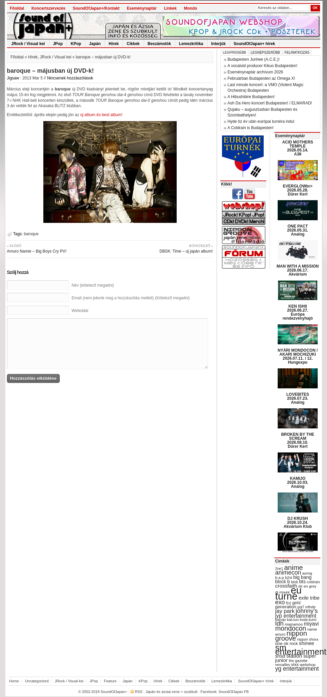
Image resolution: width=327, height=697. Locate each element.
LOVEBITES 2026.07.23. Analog (297, 398)
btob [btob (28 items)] (294, 582)
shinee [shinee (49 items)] (306, 643)
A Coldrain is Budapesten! (251, 127)
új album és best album (100, 114)
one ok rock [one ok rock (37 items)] (286, 643)
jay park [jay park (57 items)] (285, 611)
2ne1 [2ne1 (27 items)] (279, 569)
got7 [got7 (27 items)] (300, 607)
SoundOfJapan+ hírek (254, 43)
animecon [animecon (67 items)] (288, 572)
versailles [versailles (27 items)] (282, 665)
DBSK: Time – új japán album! (164, 248)
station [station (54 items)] (294, 656)
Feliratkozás (297, 52)
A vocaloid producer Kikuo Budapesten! (262, 65)
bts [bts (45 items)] (302, 581)
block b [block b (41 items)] (282, 581)
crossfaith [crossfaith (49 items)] (286, 586)
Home (14, 681)
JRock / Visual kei (28, 43)
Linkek (170, 8)
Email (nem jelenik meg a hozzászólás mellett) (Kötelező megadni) (131, 298)
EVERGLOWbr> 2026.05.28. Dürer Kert (297, 190)
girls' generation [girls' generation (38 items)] (288, 604)
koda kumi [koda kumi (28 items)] (308, 620)
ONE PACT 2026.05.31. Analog (297, 230)
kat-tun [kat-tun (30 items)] (293, 620)
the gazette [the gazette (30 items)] (298, 661)
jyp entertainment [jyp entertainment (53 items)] (295, 616)
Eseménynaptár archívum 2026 (255, 72)
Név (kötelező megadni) (93, 285)
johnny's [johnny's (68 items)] (307, 611)
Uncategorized (37, 681)
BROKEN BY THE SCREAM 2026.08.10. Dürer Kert (297, 440)
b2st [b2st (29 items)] (288, 578)
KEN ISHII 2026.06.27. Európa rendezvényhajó (298, 312)
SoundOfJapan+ (114, 692)
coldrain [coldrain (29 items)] (313, 582)
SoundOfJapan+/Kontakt (96, 8)
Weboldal (80, 310)
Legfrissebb (234, 52)
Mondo (190, 8)
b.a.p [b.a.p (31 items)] (279, 577)
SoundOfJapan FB (234, 692)
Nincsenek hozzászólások (70, 78)
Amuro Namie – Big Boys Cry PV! (56, 248)
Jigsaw (13, 78)
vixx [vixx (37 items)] (295, 664)
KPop (76, 43)
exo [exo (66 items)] (280, 602)
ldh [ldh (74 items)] (279, 623)
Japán (95, 43)
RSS (139, 692)
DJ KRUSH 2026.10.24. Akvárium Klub (298, 522)
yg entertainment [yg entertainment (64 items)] (297, 668)
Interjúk (218, 43)
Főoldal (17, 8)
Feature (110, 681)
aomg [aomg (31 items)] (307, 573)
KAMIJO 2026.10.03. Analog (297, 482)
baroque (31, 234)
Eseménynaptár (142, 8)
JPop (58, 43)
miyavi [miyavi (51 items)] (311, 624)
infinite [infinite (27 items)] (310, 607)
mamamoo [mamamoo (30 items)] (294, 624)
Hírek (114, 43)
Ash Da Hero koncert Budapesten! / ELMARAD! (270, 103)
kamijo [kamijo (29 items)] (280, 620)
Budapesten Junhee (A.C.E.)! (254, 59)
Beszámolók (159, 43)
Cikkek (133, 43)
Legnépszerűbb (265, 52)
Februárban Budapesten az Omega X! (261, 78)
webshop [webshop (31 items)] (307, 664)
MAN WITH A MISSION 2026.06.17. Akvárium (298, 270)
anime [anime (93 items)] (293, 567)
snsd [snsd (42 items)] (280, 656)
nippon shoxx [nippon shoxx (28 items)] (307, 639)
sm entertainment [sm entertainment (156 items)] (300, 649)
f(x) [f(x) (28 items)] (288, 603)
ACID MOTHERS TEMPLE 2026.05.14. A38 (297, 148)
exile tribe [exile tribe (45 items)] (309, 598)
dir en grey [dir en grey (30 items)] (307, 586)
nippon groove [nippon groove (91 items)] (291, 635)
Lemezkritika (191, 43)
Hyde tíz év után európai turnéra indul (261, 121)
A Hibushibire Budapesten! (251, 96)
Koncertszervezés (48, 8)
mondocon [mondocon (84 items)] (290, 628)
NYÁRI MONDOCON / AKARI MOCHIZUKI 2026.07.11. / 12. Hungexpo (298, 356)
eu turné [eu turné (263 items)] (288, 593)
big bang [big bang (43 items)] (302, 577)
